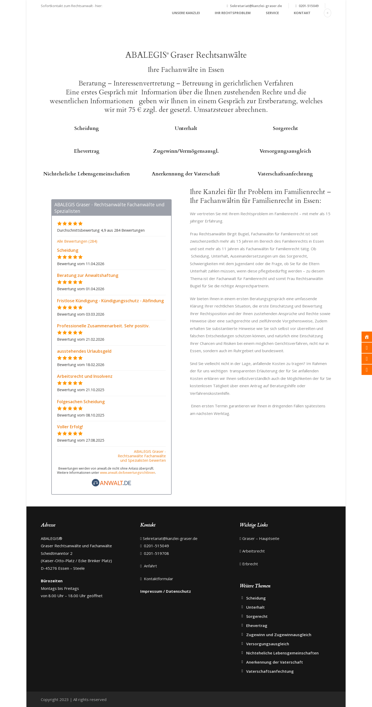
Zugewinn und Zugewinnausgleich (278, 634)
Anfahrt (150, 565)
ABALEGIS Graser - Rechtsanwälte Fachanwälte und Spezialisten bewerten (142, 456)
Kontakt (302, 12)
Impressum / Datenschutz (165, 591)
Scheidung (86, 128)
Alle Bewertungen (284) (77, 241)
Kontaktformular (158, 578)
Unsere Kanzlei (186, 12)
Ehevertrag (86, 151)
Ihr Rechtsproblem (233, 12)
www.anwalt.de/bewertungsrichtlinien (127, 472)
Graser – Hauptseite (260, 538)
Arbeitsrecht (253, 551)
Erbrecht (250, 563)
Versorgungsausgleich (285, 151)
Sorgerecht (285, 128)
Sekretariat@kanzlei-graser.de (256, 5)
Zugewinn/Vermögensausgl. (186, 151)
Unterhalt (186, 128)
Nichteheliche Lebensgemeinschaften (86, 173)
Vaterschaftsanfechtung (285, 173)
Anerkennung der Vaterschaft (186, 173)
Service (272, 12)
